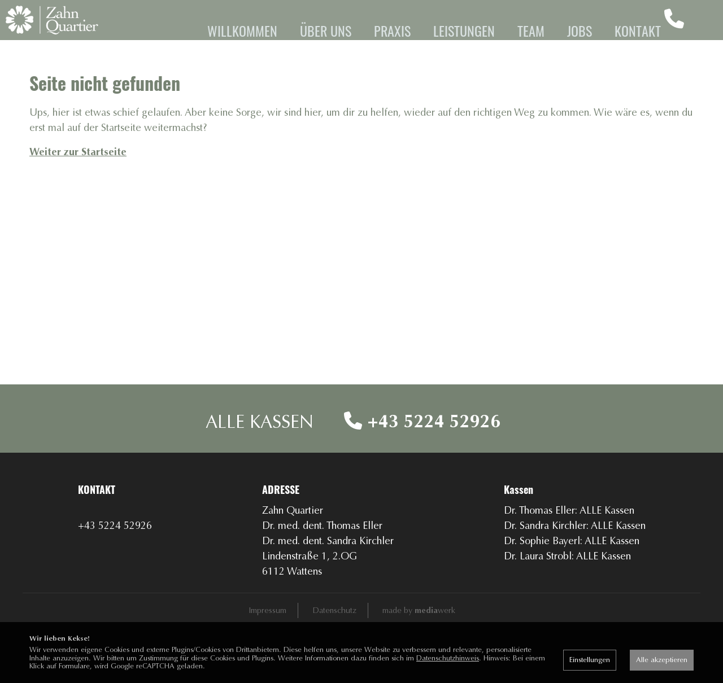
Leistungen (464, 30)
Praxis (392, 30)
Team (531, 30)
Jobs (579, 30)
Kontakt (638, 30)
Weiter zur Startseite (78, 189)
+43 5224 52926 (422, 459)
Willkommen (242, 30)
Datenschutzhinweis (447, 658)
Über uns (325, 30)
